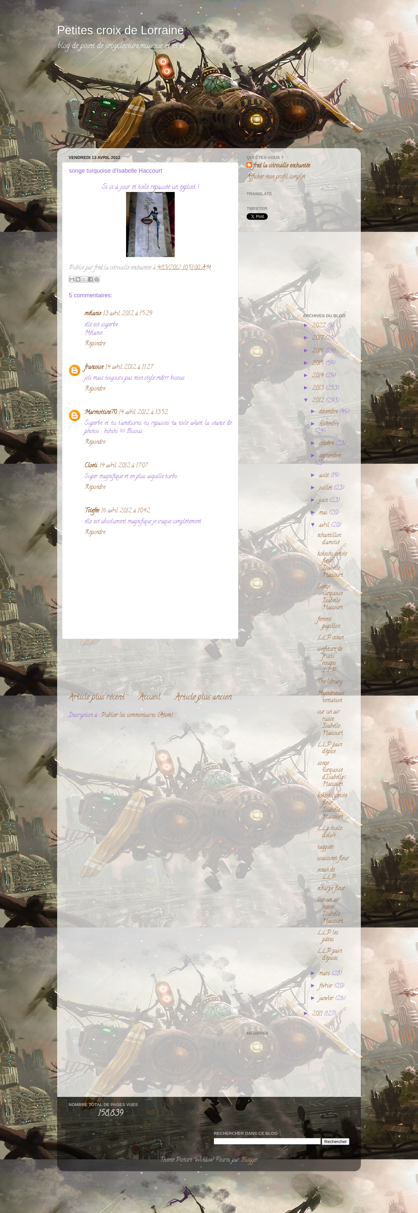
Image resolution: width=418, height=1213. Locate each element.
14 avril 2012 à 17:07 (123, 466)
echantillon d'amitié (329, 539)
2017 (318, 338)
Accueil (149, 697)
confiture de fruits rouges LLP (329, 660)
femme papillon (328, 623)
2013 (318, 388)
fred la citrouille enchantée (281, 166)
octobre (327, 443)
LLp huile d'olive (329, 832)
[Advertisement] (113, 104)
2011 (318, 1014)
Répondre (95, 344)
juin (324, 500)
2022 (319, 326)
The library (329, 682)
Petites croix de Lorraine (120, 30)
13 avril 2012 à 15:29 (127, 314)
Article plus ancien (203, 697)
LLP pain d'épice (329, 748)
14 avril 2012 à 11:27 (129, 367)
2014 (318, 376)
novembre (329, 424)
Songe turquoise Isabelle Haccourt (330, 597)
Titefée (92, 511)
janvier (327, 998)
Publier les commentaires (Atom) (137, 715)
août (324, 475)
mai (324, 513)
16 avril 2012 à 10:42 (125, 511)
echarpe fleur (331, 888)
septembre (329, 456)
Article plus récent (96, 697)
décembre (329, 412)
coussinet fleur (333, 858)
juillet (326, 488)
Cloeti (91, 466)
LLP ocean (330, 638)
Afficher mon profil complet (276, 177)
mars (325, 974)
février (326, 986)
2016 (318, 351)
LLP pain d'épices (329, 955)
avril (325, 525)
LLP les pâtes (327, 936)
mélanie (93, 314)
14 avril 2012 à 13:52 (143, 412)
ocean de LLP (326, 874)
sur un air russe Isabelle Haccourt (330, 723)
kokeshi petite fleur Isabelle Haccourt (332, 565)
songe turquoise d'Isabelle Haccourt (330, 774)
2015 (318, 363)
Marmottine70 (101, 412)
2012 (319, 401)
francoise (94, 367)
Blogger (249, 1160)
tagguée (325, 847)
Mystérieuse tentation (330, 697)
